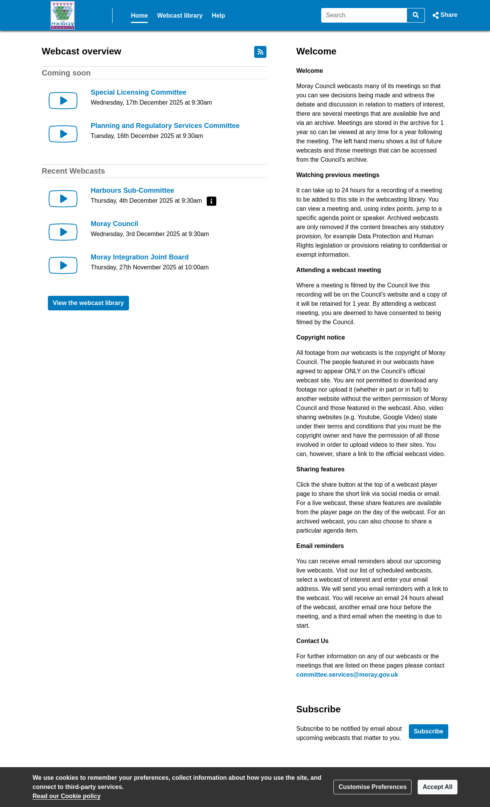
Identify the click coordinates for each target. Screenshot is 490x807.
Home (139, 15)
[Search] (364, 15)
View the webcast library (88, 303)
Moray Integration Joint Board (140, 257)
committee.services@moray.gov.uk (347, 674)
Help (218, 15)
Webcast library (180, 15)
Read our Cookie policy (67, 796)
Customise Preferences (372, 787)
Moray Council (114, 224)
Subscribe (428, 731)
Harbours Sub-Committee (132, 190)
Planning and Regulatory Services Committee (165, 126)
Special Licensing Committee (138, 92)
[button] (444, 15)
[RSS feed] (260, 52)
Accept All (437, 787)
